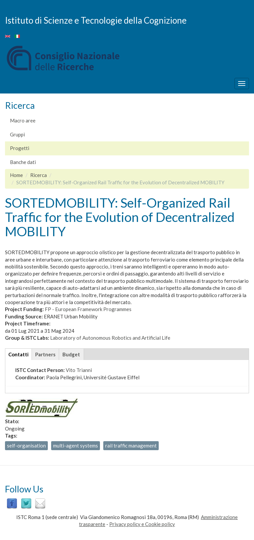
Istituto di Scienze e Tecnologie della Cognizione (96, 20)
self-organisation (26, 446)
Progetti (19, 148)
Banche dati (23, 162)
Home (16, 175)
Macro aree (23, 120)
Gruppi (17, 134)
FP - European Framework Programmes (88, 309)
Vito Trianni (79, 370)
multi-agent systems (75, 446)
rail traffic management (131, 446)
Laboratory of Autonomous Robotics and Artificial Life (110, 338)
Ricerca (38, 175)
